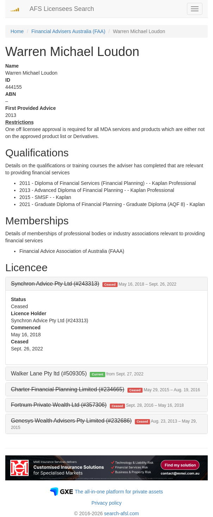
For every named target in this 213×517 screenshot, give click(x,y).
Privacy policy (107, 503)
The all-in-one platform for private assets (119, 491)
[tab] (106, 284)
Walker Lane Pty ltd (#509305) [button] (77, 373)
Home (17, 31)
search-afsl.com (121, 513)
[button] (93, 284)
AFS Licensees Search (62, 8)
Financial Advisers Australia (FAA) (68, 31)
